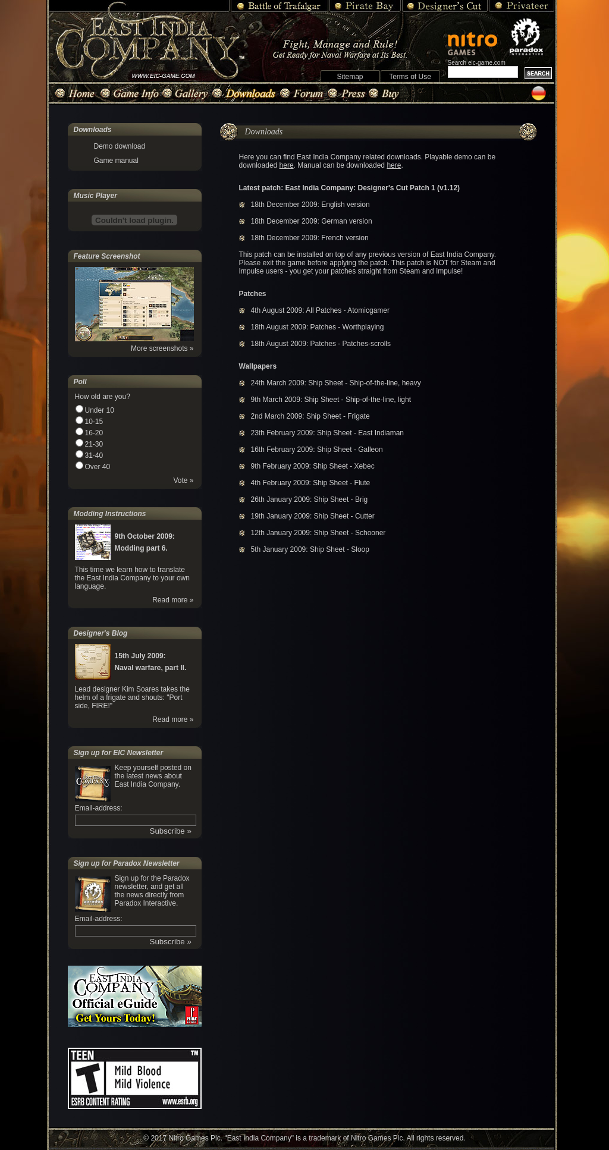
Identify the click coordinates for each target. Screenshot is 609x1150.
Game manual (116, 160)
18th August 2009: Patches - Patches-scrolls (321, 344)
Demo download (120, 146)
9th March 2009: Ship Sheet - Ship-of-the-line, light (331, 399)
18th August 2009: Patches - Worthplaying (317, 327)
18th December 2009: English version (310, 204)
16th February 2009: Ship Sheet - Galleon (317, 449)
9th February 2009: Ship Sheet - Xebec (313, 466)
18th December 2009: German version (311, 221)
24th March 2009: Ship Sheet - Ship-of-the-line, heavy (336, 383)
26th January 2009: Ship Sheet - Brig (309, 499)
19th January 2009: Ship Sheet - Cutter (313, 516)
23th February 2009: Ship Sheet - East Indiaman (327, 433)
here (287, 165)
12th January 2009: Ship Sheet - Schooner (318, 533)
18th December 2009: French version (310, 238)
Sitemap (350, 77)
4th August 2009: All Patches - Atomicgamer (320, 310)
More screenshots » (162, 348)
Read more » (172, 600)
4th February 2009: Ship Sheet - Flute (311, 483)
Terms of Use (410, 77)
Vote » (183, 480)
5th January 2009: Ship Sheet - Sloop (310, 549)
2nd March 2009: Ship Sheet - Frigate (310, 416)
